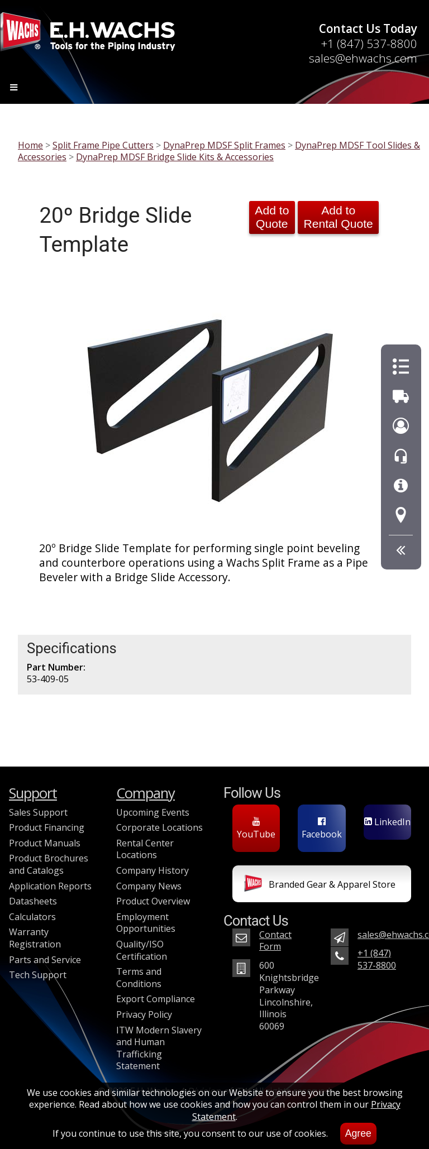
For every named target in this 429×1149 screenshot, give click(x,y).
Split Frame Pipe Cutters (103, 145)
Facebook (322, 828)
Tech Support (37, 975)
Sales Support (38, 812)
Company (145, 793)
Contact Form (275, 940)
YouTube (256, 828)
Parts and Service (45, 960)
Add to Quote (272, 217)
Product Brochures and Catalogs (48, 864)
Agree (358, 1133)
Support (33, 793)
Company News (149, 886)
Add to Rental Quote (338, 217)
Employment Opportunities (145, 923)
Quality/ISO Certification (141, 950)
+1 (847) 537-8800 (369, 43)
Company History (152, 870)
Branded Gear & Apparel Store (319, 885)
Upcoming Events (152, 812)
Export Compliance (155, 999)
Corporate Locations (159, 827)
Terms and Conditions (138, 977)
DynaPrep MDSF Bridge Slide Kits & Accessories (175, 157)
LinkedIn (387, 822)
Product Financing (46, 827)
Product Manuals (44, 843)
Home (30, 145)
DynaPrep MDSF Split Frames (224, 145)
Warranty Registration (35, 938)
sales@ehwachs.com (363, 58)
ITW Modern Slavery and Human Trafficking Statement (159, 1048)
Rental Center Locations (145, 849)
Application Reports (50, 886)
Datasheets (33, 901)
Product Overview (153, 901)
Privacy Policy (144, 1014)
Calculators (32, 917)
